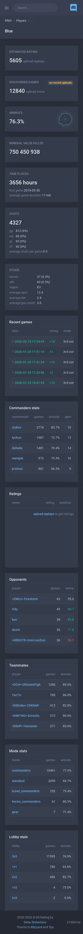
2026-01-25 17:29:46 (29, 373)
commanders (21, 770)
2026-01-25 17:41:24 (29, 362)
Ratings (15, 494)
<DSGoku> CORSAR (25, 705)
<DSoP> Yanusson (24, 726)
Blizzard (36, 927)
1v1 (14, 867)
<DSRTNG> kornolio (25, 716)
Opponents (18, 579)
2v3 (14, 898)
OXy (15, 609)
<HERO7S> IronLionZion (28, 640)
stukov (16, 427)
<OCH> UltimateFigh (26, 685)
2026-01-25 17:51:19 (29, 352)
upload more (35, 92)
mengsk (17, 458)
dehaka (17, 448)
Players (21, 21)
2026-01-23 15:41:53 (29, 383)
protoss (17, 469)
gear (15, 812)
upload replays (33, 61)
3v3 (14, 856)
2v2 (14, 877)
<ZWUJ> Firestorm (25, 599)
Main (8, 20)
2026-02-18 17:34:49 (29, 342)
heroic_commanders (26, 802)
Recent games (20, 322)
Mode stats (18, 751)
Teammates (18, 665)
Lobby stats (18, 837)
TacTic (16, 695)
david (16, 630)
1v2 (14, 887)
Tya (51, 927)
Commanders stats (24, 408)
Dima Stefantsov (35, 922)
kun (14, 620)
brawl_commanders (25, 791)
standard (18, 781)
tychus (16, 438)
